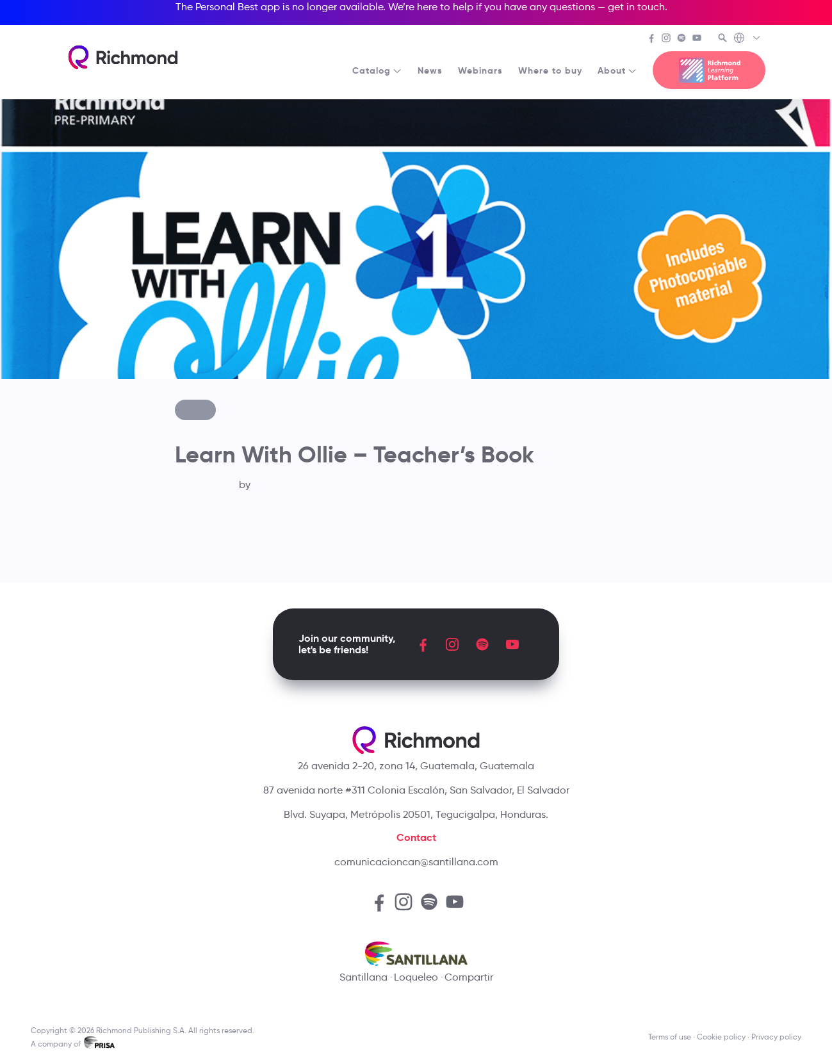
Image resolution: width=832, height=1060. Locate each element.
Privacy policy (776, 1036)
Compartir (469, 977)
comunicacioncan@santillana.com (416, 862)
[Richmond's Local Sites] (747, 39)
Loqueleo (416, 977)
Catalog (377, 70)
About (617, 70)
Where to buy (550, 70)
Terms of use (669, 1036)
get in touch (636, 7)
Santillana (363, 977)
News (430, 70)
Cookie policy (721, 1036)
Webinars (480, 70)
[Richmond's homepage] (123, 57)
